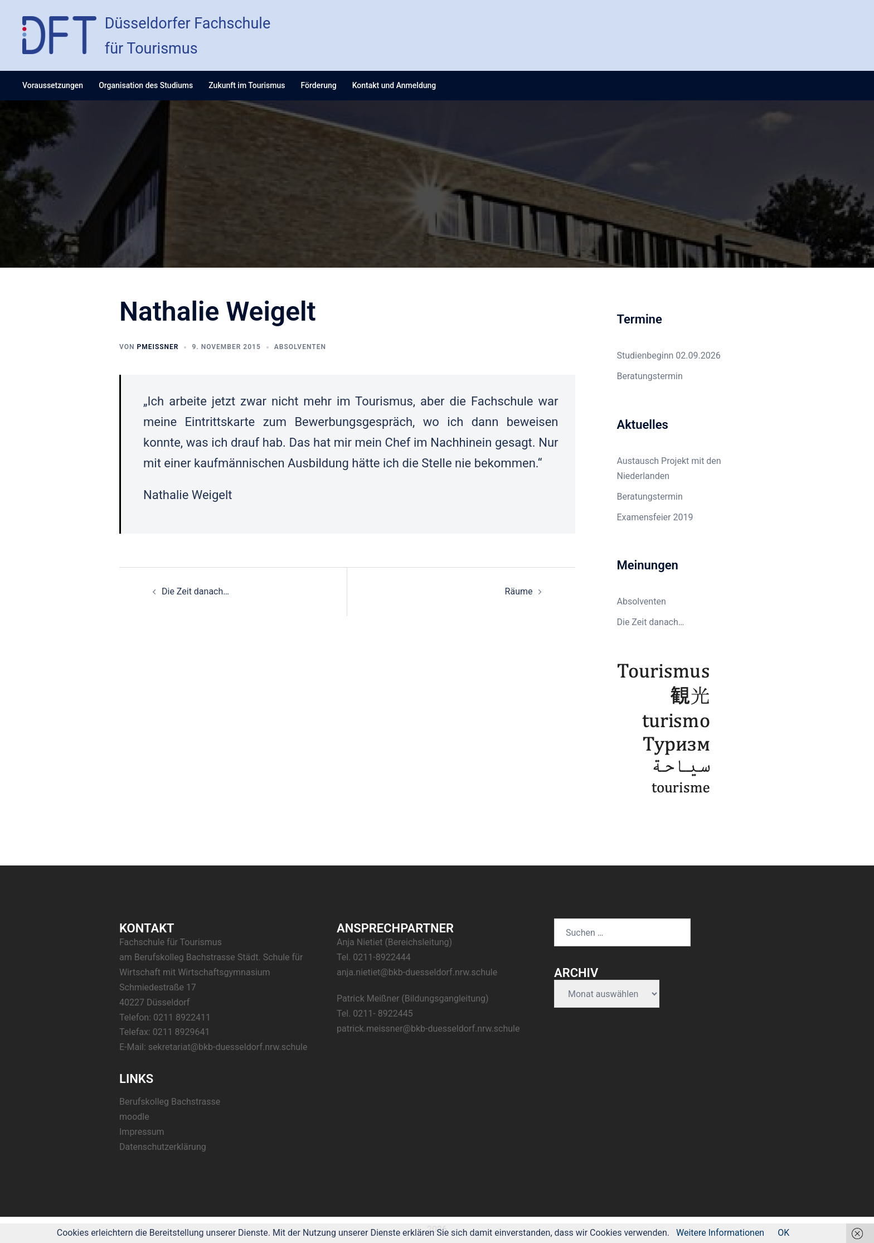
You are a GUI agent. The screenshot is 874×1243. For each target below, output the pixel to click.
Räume (519, 591)
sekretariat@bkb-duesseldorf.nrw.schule (228, 1047)
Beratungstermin (650, 376)
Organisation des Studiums (146, 85)
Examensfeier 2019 (655, 517)
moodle (134, 1116)
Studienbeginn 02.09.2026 (669, 355)
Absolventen (300, 347)
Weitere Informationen (720, 1232)
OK (783, 1232)
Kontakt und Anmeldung (394, 85)
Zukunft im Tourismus (246, 85)
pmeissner (157, 347)
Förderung (318, 85)
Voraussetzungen (52, 85)
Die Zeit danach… (195, 591)
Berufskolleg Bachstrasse (169, 1101)
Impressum (141, 1131)
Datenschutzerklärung (162, 1147)
